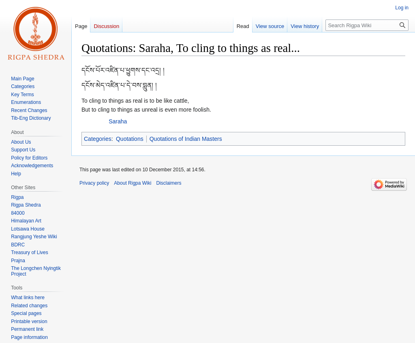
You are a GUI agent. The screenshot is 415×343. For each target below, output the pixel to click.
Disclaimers (168, 183)
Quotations (129, 139)
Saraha (118, 121)
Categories (97, 139)
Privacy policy (94, 183)
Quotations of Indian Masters (186, 139)
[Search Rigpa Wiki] (367, 25)
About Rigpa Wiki (132, 183)
